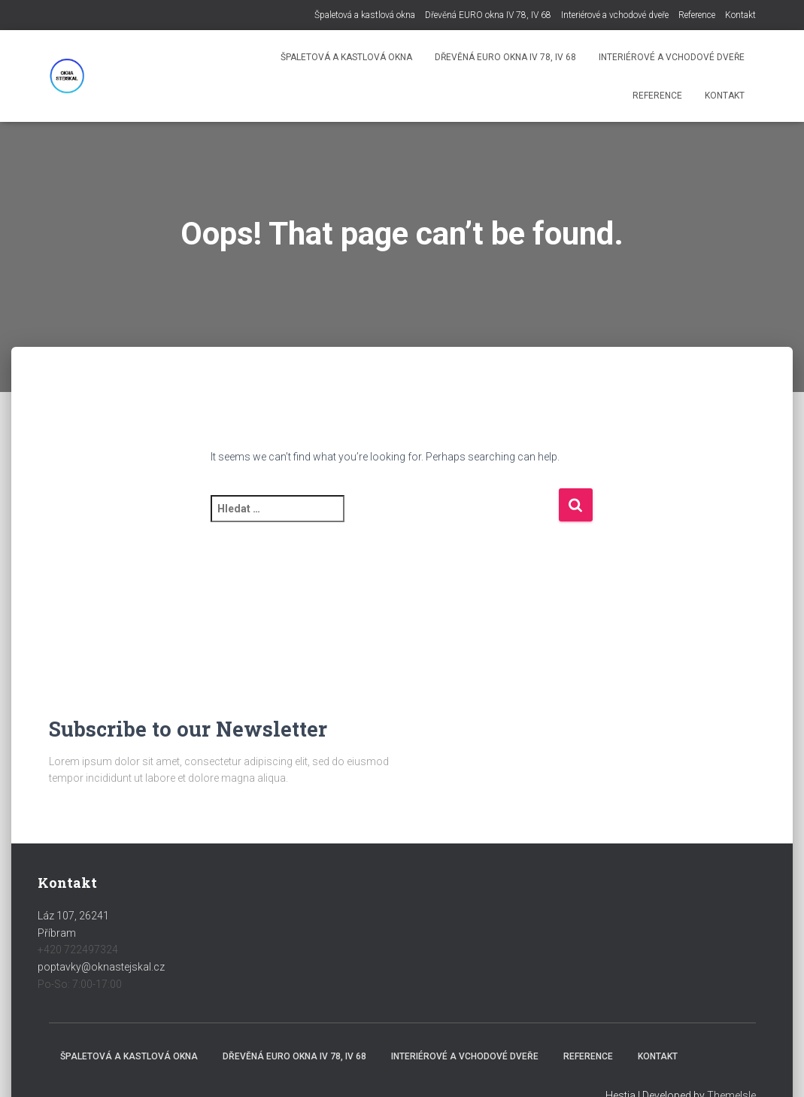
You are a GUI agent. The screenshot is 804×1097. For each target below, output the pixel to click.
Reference (696, 15)
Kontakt (740, 15)
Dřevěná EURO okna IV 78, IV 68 (488, 15)
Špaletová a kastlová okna (364, 15)
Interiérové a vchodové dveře (615, 15)
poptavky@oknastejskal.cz (101, 967)
